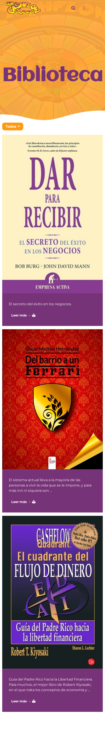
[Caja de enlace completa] (52, 230)
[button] (83, 8)
